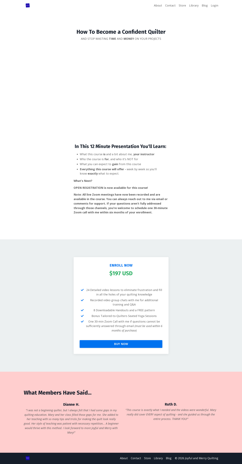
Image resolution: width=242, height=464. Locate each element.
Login (214, 5)
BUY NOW (121, 344)
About (158, 5)
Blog (205, 5)
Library (194, 5)
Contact (170, 5)
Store (182, 5)
